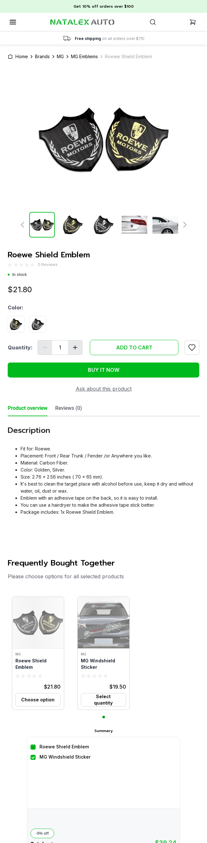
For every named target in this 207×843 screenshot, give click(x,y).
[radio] (10, 264)
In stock (17, 274)
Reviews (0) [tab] (68, 408)
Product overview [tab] (27, 408)
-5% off (42, 833)
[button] (38, 653)
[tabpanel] (103, 468)
